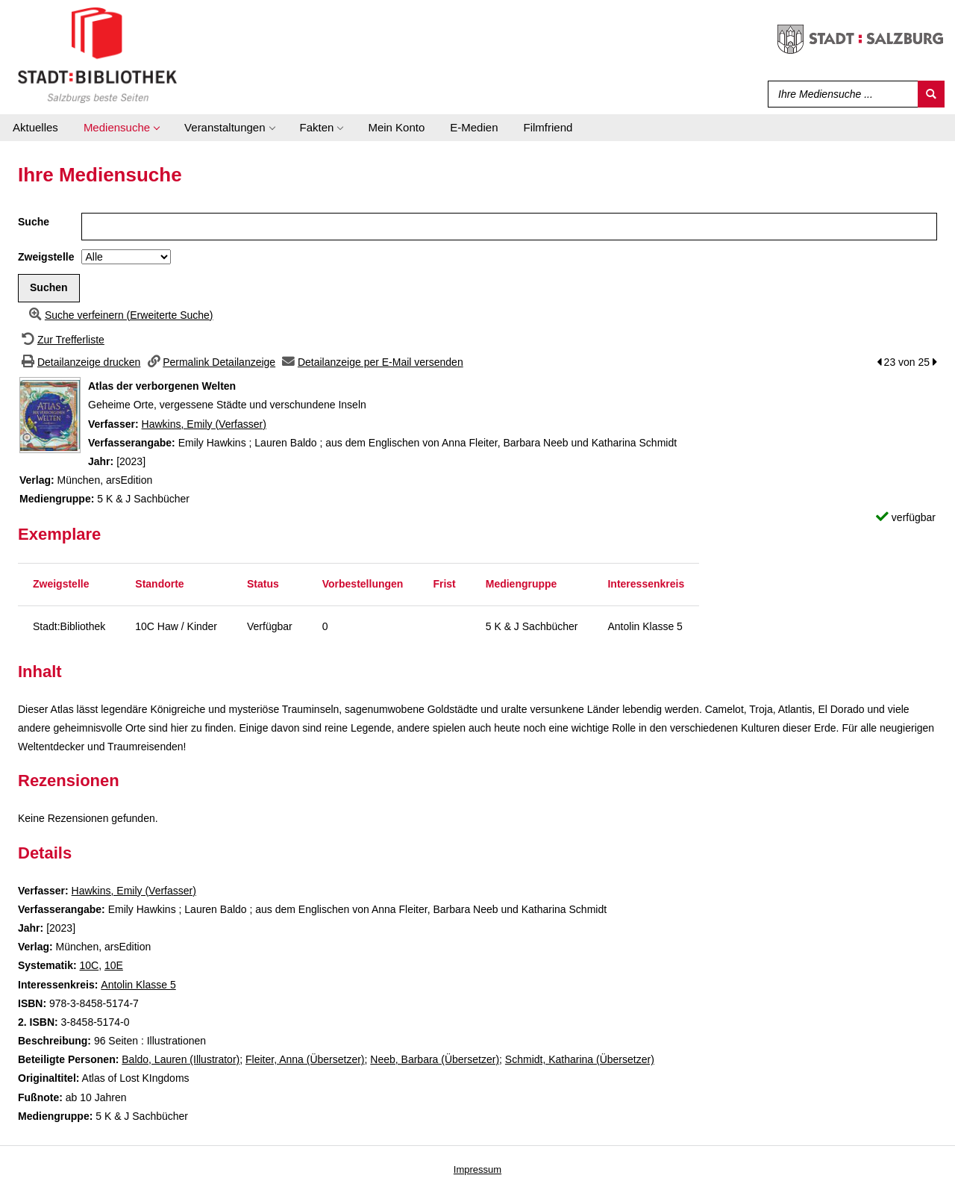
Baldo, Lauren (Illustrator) (180, 1059)
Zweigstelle (46, 257)
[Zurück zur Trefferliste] (61, 340)
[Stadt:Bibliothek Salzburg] (97, 54)
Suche (33, 222)
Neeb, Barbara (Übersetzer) (434, 1059)
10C (88, 965)
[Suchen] (931, 94)
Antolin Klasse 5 (138, 985)
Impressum (477, 1169)
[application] (121, 127)
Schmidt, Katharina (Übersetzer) (579, 1059)
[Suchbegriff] (840, 94)
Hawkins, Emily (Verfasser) (204, 424)
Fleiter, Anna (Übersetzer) (305, 1059)
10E (113, 965)
